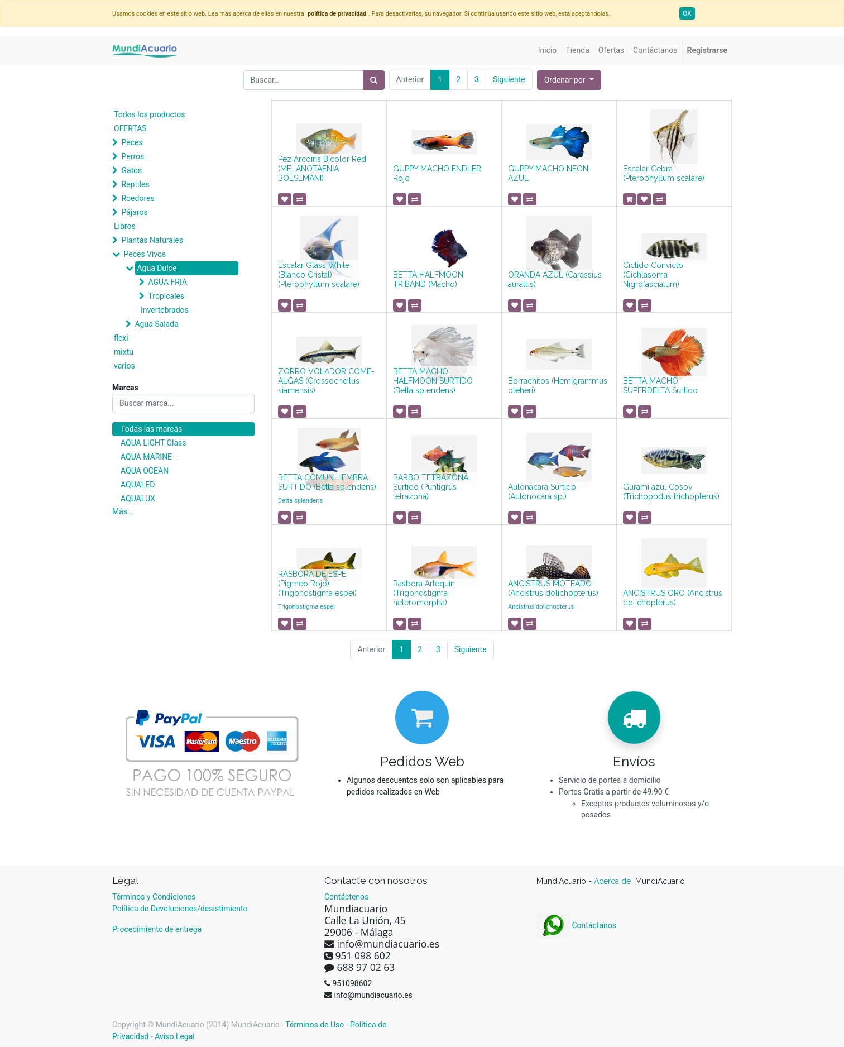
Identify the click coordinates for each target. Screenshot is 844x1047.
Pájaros (134, 212)
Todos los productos (149, 114)
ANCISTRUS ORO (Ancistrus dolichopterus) (672, 598)
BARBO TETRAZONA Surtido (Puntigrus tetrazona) (430, 487)
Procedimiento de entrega (157, 929)
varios (124, 365)
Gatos (131, 170)
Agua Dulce (156, 268)
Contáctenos (346, 896)
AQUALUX (138, 498)
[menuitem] (548, 50)
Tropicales (166, 295)
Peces (131, 142)
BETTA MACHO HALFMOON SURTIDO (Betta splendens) (433, 381)
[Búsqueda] (374, 80)
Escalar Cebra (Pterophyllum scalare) (663, 173)
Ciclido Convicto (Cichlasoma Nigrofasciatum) (653, 275)
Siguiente (509, 79)
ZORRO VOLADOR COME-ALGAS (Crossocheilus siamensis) (326, 381)
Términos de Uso (314, 1024)
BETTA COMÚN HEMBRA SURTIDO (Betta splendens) (327, 482)
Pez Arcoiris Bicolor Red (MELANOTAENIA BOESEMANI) (322, 169)
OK (687, 13)
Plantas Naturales (152, 240)
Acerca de (613, 881)
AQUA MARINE (146, 456)
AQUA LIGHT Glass (153, 442)
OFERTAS (130, 128)
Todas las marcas (151, 428)
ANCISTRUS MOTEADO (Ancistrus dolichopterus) (553, 588)
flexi (121, 337)
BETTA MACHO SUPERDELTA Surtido (660, 385)
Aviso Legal (175, 1036)
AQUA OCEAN (145, 470)
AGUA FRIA (167, 282)
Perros (132, 156)
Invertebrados (165, 309)
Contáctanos (576, 925)
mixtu (123, 351)
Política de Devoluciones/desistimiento (179, 908)
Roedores (137, 198)
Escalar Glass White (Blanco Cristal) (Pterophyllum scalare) (318, 275)
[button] (569, 80)
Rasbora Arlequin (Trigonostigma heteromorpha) (424, 593)
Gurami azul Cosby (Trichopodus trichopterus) (671, 491)
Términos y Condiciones (153, 896)
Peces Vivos (144, 254)
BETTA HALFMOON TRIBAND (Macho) (428, 279)
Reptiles (135, 184)
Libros (125, 226)
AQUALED (138, 484)
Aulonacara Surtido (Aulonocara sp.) (542, 491)
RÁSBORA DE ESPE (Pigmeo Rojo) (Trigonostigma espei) (317, 583)
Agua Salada (156, 323)
